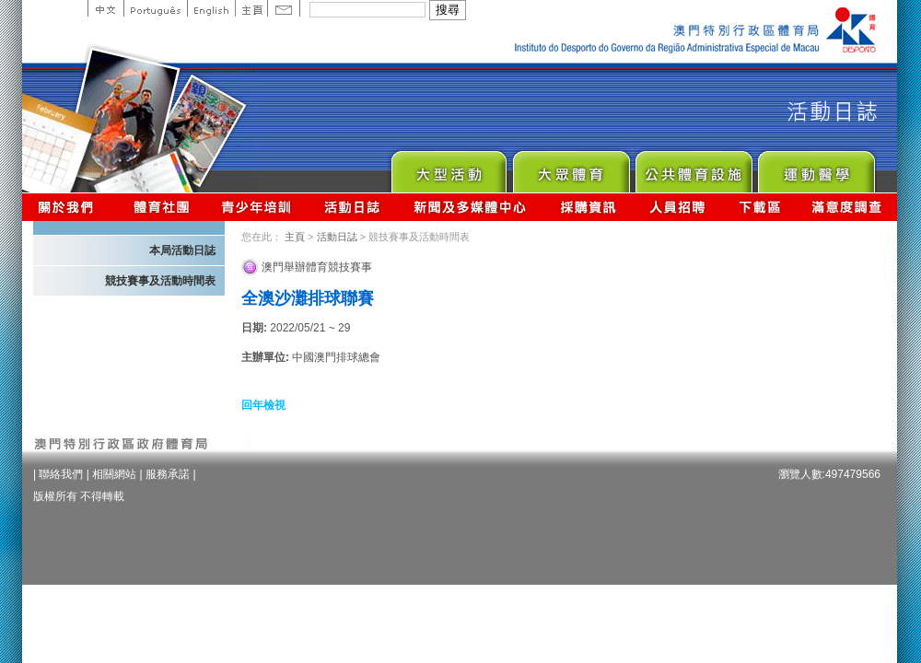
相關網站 (114, 474)
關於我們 (69, 206)
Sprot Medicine (815, 167)
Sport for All (570, 167)
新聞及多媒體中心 (470, 206)
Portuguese (155, 8)
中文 (105, 8)
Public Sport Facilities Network (693, 167)
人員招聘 (677, 206)
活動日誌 (353, 206)
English (211, 8)
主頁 (251, 8)
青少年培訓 (257, 206)
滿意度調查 (847, 206)
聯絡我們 (61, 474)
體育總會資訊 (161, 206)
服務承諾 (168, 474)
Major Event (448, 167)
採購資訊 (588, 206)
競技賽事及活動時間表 (160, 280)
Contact (283, 8)
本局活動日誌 (182, 250)
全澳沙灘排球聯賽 (307, 298)
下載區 (759, 206)
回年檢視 (263, 405)
